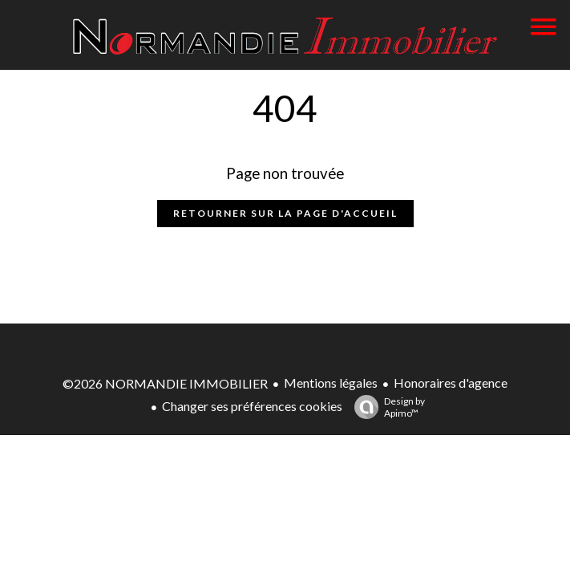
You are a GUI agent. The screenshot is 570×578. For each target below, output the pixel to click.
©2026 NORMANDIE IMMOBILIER (165, 383)
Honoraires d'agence (450, 382)
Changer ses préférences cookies (252, 405)
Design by (385, 407)
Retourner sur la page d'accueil (285, 213)
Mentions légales (331, 382)
